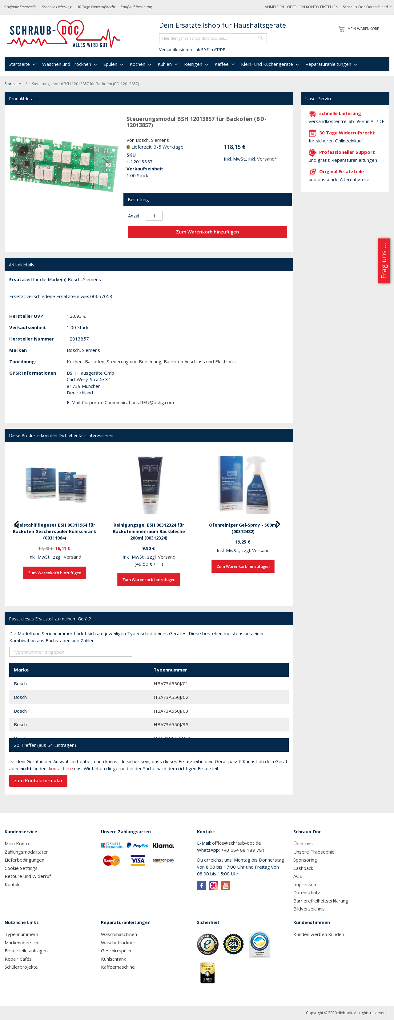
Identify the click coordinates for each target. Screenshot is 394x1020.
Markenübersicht (22, 942)
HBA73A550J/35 (171, 724)
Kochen (74, 361)
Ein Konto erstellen (319, 7)
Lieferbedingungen (24, 860)
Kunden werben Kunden (318, 934)
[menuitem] (21, 64)
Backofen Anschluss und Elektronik (200, 361)
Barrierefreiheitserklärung (320, 901)
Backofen (94, 361)
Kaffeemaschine (118, 967)
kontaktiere (61, 768)
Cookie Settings (21, 868)
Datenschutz (306, 892)
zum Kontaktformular (38, 780)
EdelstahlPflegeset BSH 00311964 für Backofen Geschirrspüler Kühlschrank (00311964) (54, 531)
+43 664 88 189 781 (243, 850)
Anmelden (274, 7)
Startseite (13, 83)
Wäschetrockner (118, 942)
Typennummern (21, 934)
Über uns (303, 843)
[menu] (197, 64)
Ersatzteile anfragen (26, 950)
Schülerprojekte (21, 967)
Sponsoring (305, 860)
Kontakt (13, 884)
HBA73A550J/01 (171, 683)
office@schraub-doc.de (236, 843)
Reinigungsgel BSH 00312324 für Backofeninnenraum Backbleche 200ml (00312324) (149, 531)
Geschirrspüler (116, 950)
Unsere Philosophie (314, 852)
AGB (298, 876)
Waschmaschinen (119, 934)
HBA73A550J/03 (171, 711)
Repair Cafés (18, 959)
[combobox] (213, 38)
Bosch (142, 140)
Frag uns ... (383, 261)
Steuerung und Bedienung (134, 361)
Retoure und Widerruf (28, 876)
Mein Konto (17, 843)
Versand (266, 159)
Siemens (160, 140)
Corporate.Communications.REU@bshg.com (128, 402)
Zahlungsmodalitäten (27, 852)
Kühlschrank (113, 959)
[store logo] (64, 33)
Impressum (305, 884)
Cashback (303, 868)
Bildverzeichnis (309, 909)
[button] (367, 7)
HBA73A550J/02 (171, 697)
